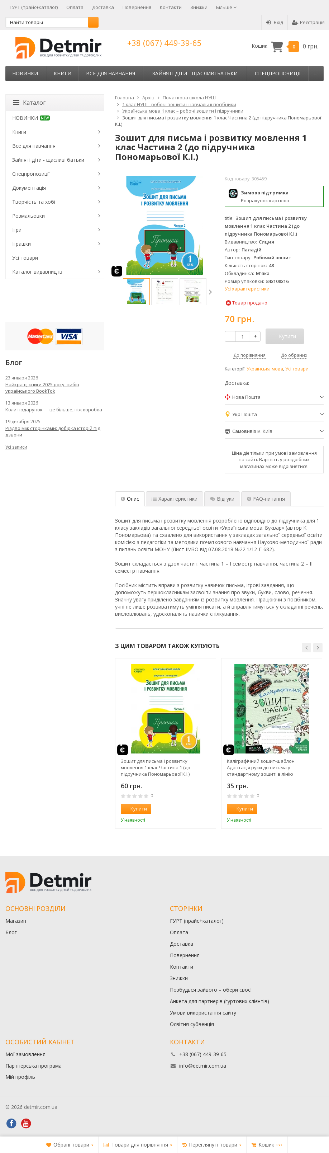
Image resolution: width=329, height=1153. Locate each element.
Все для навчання (110, 73)
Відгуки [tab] (222, 498)
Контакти (171, 7)
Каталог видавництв (37, 271)
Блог (11, 932)
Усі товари (297, 369)
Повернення (137, 7)
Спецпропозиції (277, 73)
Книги (62, 73)
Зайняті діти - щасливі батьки (195, 73)
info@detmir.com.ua (202, 1065)
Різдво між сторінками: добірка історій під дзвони (52, 431)
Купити (135, 808)
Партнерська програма (33, 1065)
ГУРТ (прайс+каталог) (34, 7)
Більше (226, 7)
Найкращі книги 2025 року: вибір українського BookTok (42, 387)
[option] (136, 291)
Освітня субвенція (192, 1024)
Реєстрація (308, 22)
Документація (29, 187)
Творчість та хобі (33, 201)
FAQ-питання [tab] (266, 498)
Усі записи (16, 447)
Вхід (274, 22)
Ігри (17, 229)
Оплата (75, 7)
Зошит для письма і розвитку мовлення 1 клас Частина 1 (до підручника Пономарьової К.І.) (155, 767)
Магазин (15, 920)
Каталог (29, 103)
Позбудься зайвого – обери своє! (211, 989)
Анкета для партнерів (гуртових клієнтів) (219, 1001)
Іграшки (21, 243)
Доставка (103, 7)
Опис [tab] (130, 498)
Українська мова (265, 369)
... (316, 73)
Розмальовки (28, 215)
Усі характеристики (247, 288)
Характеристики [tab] (174, 498)
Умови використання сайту (203, 1012)
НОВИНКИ (25, 73)
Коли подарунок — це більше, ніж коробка (53, 409)
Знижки (199, 7)
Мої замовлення (25, 1054)
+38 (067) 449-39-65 (164, 42)
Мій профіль (20, 1076)
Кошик (285, 46)
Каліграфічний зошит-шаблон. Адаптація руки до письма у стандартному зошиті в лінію (261, 767)
